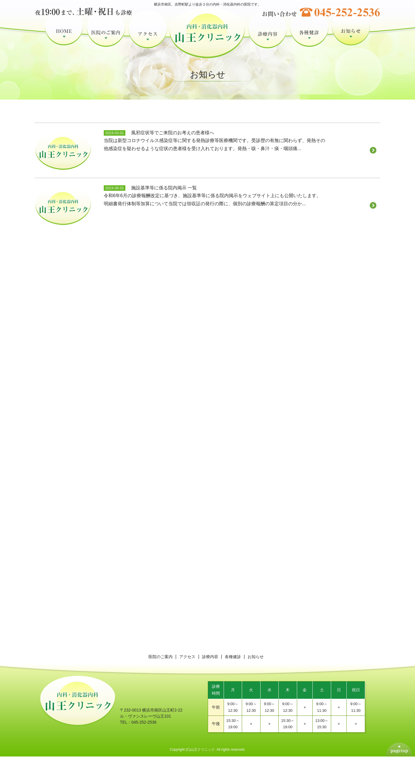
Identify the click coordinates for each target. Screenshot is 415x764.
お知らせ (351, 34)
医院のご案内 (106, 34)
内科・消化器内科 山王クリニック (208, 42)
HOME (64, 34)
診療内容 (267, 34)
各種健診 (309, 34)
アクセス (148, 34)
